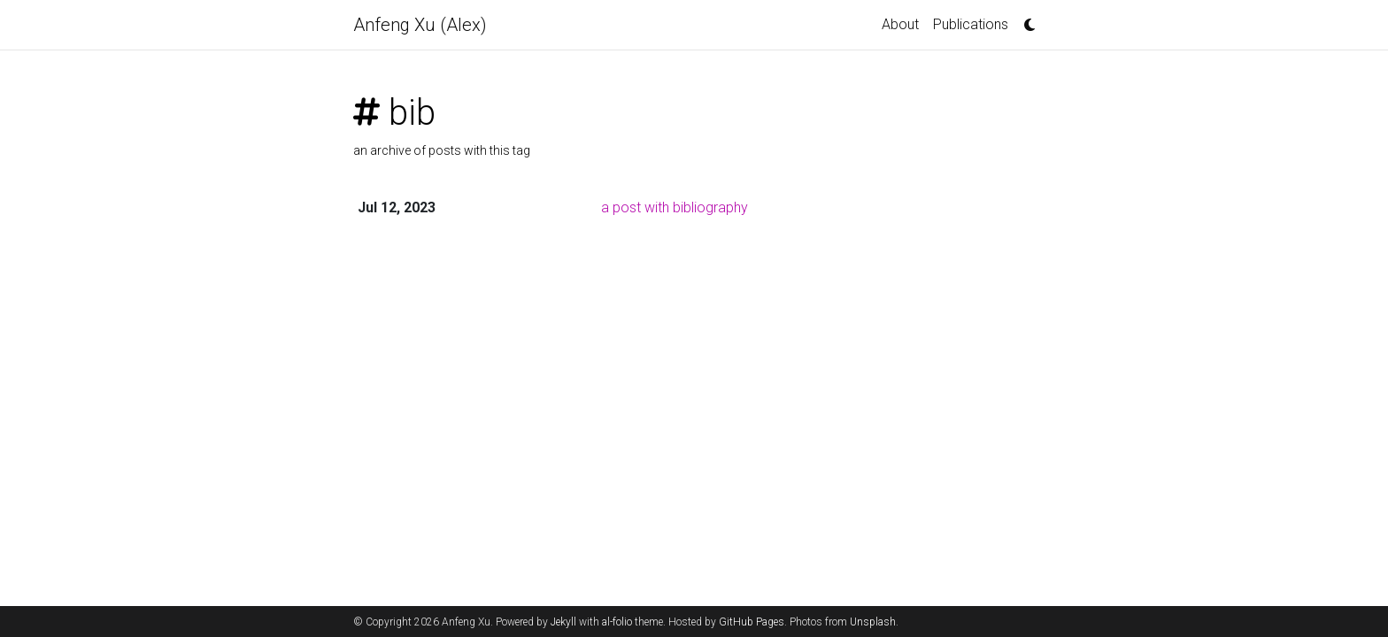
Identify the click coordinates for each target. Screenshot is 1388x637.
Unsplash (873, 622)
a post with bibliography (674, 207)
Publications (970, 24)
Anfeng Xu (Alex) (420, 24)
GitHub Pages (751, 622)
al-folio (617, 622)
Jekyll (563, 622)
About (900, 24)
